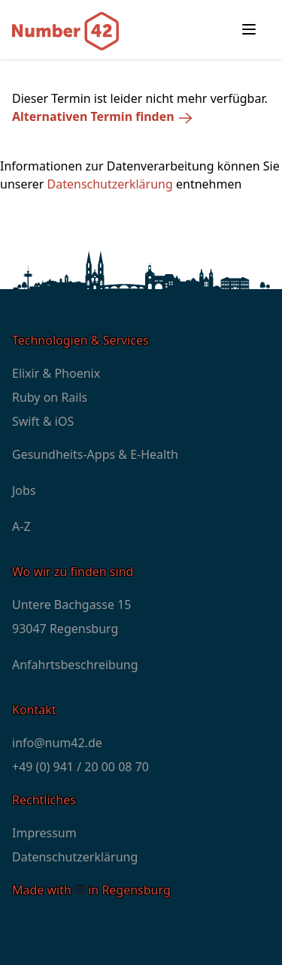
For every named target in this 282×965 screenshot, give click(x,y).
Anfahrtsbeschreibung (75, 664)
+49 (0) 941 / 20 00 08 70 (80, 766)
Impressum (44, 833)
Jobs (24, 490)
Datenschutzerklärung (110, 184)
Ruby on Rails (49, 397)
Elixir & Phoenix (56, 373)
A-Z (21, 526)
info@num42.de (57, 742)
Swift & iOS (43, 421)
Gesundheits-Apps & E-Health (95, 454)
